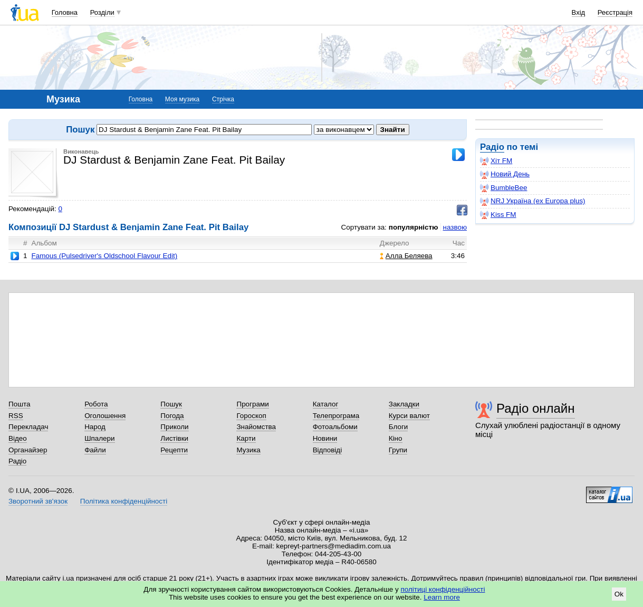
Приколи (174, 427)
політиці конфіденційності (443, 589)
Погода (172, 416)
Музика (248, 450)
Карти (245, 438)
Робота (96, 404)
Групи (398, 450)
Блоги (398, 427)
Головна (65, 12)
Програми (252, 404)
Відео (17, 438)
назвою (455, 227)
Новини (325, 438)
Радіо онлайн (535, 408)
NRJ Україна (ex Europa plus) (533, 201)
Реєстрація (615, 12)
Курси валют (409, 416)
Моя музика (182, 99)
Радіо (492, 147)
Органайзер (27, 450)
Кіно (395, 438)
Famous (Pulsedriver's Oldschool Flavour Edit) (104, 256)
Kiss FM (498, 215)
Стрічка (223, 99)
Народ (94, 427)
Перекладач (28, 427)
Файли (95, 450)
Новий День (505, 174)
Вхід (579, 12)
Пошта (19, 404)
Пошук (171, 404)
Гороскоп (251, 416)
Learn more (442, 597)
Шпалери (99, 438)
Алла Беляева (406, 256)
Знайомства (256, 427)
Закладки (404, 404)
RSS (15, 416)
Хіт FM (496, 161)
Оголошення (105, 416)
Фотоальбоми (335, 427)
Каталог (326, 404)
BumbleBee (503, 188)
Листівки (174, 438)
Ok (619, 594)
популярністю (413, 227)
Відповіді (327, 450)
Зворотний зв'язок (38, 501)
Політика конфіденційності (123, 501)
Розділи (102, 12)
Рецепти (174, 450)
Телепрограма (336, 416)
